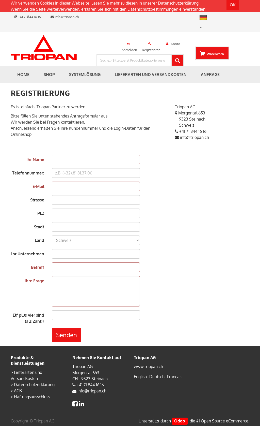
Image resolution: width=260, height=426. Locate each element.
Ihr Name (35, 159)
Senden (66, 335)
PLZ (40, 213)
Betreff (37, 267)
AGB (18, 390)
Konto (175, 44)
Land (39, 240)
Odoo (179, 420)
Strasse (37, 199)
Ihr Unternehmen (27, 253)
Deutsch (157, 376)
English (140, 376)
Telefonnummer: (28, 172)
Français (174, 376)
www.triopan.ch (148, 366)
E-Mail (38, 186)
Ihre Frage (34, 280)
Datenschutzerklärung (178, 3)
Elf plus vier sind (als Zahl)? (28, 318)
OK (233, 4)
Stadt (39, 226)
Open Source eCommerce (224, 420)
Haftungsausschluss (32, 396)
